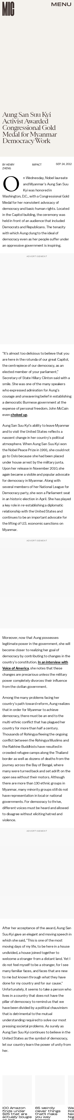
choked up (19, 414)
